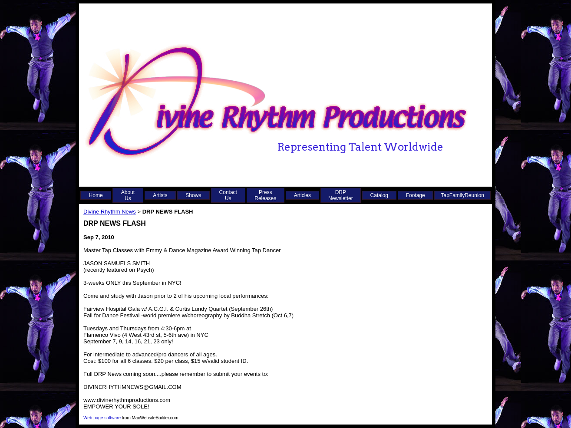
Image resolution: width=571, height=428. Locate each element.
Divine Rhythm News (109, 211)
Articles (302, 195)
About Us (128, 195)
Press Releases (265, 195)
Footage (415, 195)
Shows (193, 195)
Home (96, 195)
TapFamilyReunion (462, 195)
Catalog (379, 195)
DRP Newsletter (340, 195)
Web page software (102, 417)
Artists (160, 195)
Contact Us (228, 195)
